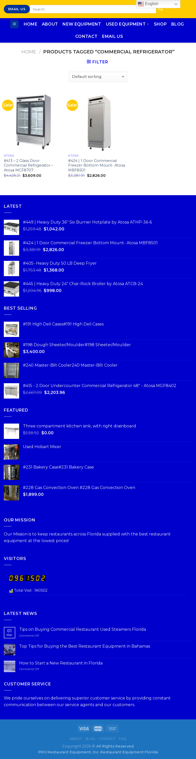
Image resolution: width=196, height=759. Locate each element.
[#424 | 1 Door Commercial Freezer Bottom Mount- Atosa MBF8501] (98, 121)
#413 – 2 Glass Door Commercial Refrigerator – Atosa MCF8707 (28, 165)
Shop (160, 24)
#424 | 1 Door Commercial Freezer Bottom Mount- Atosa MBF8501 (96, 165)
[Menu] (14, 24)
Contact (86, 36)
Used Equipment (127, 24)
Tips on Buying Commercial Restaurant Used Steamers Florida (82, 629)
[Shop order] (98, 77)
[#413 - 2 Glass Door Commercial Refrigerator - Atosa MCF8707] (33, 121)
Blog (177, 24)
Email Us (112, 36)
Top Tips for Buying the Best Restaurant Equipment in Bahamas (84, 646)
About (50, 24)
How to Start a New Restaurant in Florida (61, 663)
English (148, 4)
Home (30, 24)
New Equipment (82, 24)
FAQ (122, 739)
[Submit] (160, 9)
